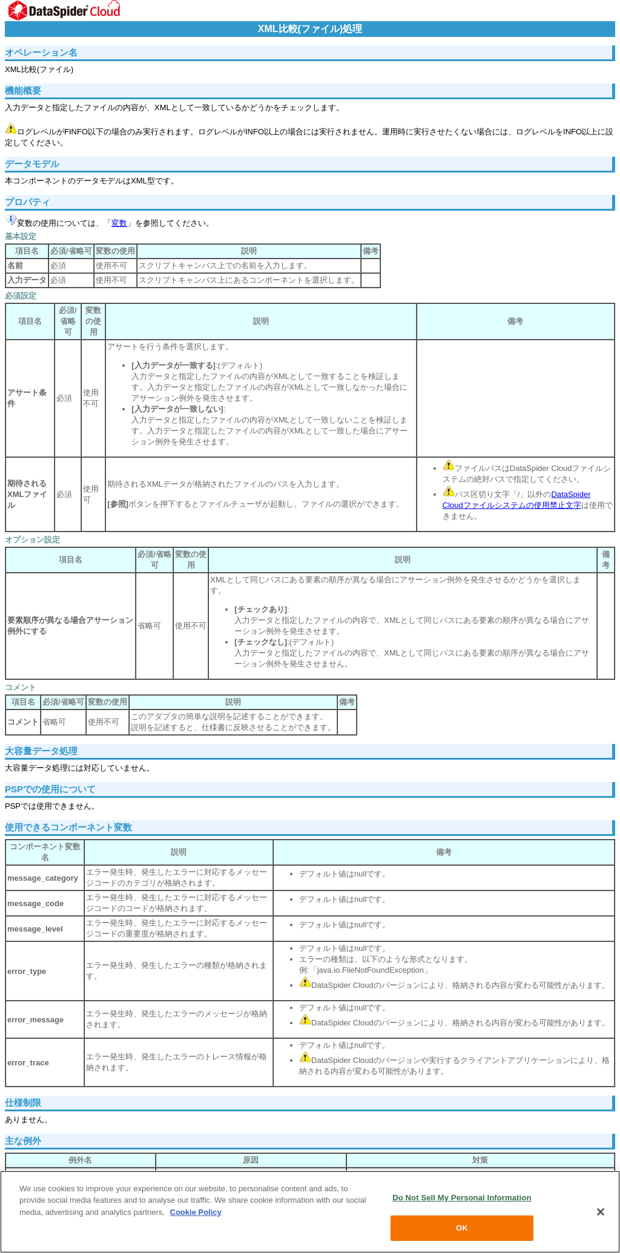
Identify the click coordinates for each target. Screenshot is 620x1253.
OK (462, 1227)
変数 (119, 223)
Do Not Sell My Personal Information (461, 1197)
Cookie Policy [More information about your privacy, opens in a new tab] (196, 1212)
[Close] (600, 1212)
